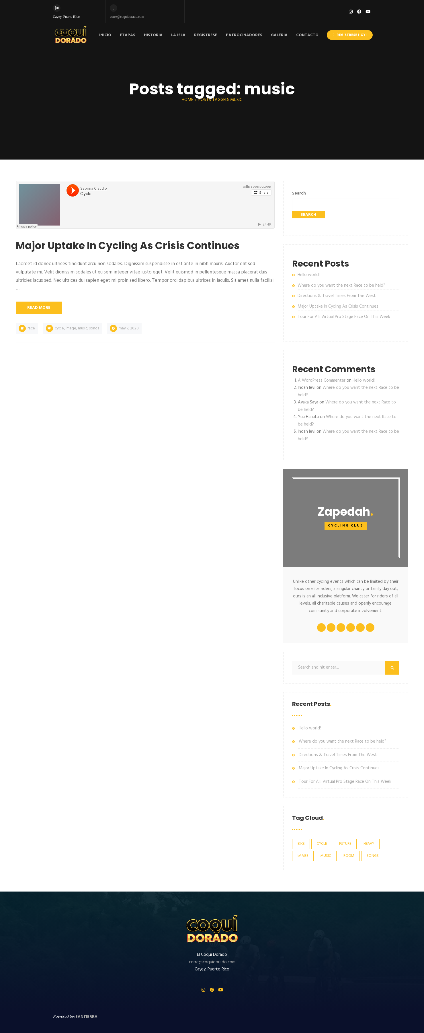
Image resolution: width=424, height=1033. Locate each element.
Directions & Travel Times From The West (337, 295)
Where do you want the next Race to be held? (341, 285)
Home (187, 99)
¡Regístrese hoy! (350, 35)
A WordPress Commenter (321, 380)
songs (94, 328)
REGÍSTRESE (205, 35)
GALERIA (279, 35)
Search (299, 193)
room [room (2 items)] (348, 856)
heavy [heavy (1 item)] (369, 844)
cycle (59, 328)
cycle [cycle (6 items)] (322, 844)
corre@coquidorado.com (127, 17)
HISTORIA (153, 35)
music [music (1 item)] (326, 856)
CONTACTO (307, 35)
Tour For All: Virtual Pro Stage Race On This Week (344, 316)
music (82, 328)
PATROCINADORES (244, 35)
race (31, 328)
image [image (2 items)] (303, 856)
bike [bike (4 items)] (301, 844)
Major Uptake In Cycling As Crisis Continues (338, 306)
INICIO (105, 35)
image (71, 328)
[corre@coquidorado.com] (113, 8)
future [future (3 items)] (345, 844)
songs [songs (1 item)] (373, 856)
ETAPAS (127, 35)
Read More (38, 307)
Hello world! (309, 274)
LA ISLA (178, 35)
